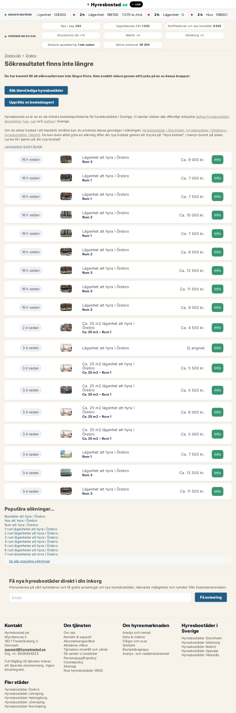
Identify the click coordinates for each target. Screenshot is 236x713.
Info (217, 159)
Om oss (69, 632)
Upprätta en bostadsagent (31, 102)
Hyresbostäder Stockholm (202, 638)
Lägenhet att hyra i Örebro (105, 157)
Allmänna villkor (76, 645)
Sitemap (70, 666)
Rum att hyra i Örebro (21, 525)
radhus (49, 121)
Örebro (31, 56)
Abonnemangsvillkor (79, 641)
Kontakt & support (77, 637)
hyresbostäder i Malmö (22, 135)
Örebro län (13, 56)
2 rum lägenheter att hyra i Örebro (31, 533)
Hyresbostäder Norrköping (25, 706)
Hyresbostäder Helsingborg (26, 698)
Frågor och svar (135, 641)
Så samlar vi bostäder (80, 653)
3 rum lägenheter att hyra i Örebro (31, 537)
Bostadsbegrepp (136, 649)
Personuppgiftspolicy (80, 658)
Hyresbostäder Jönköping (25, 702)
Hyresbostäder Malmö (199, 647)
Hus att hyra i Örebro (21, 520)
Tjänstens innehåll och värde (86, 649)
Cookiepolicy (73, 662)
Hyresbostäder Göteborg (201, 642)
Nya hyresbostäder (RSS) (83, 670)
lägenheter (13, 121)
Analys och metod (136, 632)
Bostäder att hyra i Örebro (25, 516)
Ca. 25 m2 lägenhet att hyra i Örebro (108, 325)
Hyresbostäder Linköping (24, 693)
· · (51, 14)
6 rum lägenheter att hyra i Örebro (31, 550)
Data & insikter (134, 637)
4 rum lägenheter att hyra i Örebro (31, 541)
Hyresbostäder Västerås (200, 655)
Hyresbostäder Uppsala (200, 651)
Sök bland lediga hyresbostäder (36, 90)
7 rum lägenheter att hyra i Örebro (31, 554)
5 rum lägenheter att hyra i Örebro (31, 546)
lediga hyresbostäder (212, 117)
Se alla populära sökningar (29, 561)
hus (25, 121)
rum (33, 121)
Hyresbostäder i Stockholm (163, 130)
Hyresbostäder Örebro (22, 689)
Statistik (129, 645)
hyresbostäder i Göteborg (206, 130)
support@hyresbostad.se (25, 649)
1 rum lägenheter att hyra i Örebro (31, 529)
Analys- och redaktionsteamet (146, 653)
